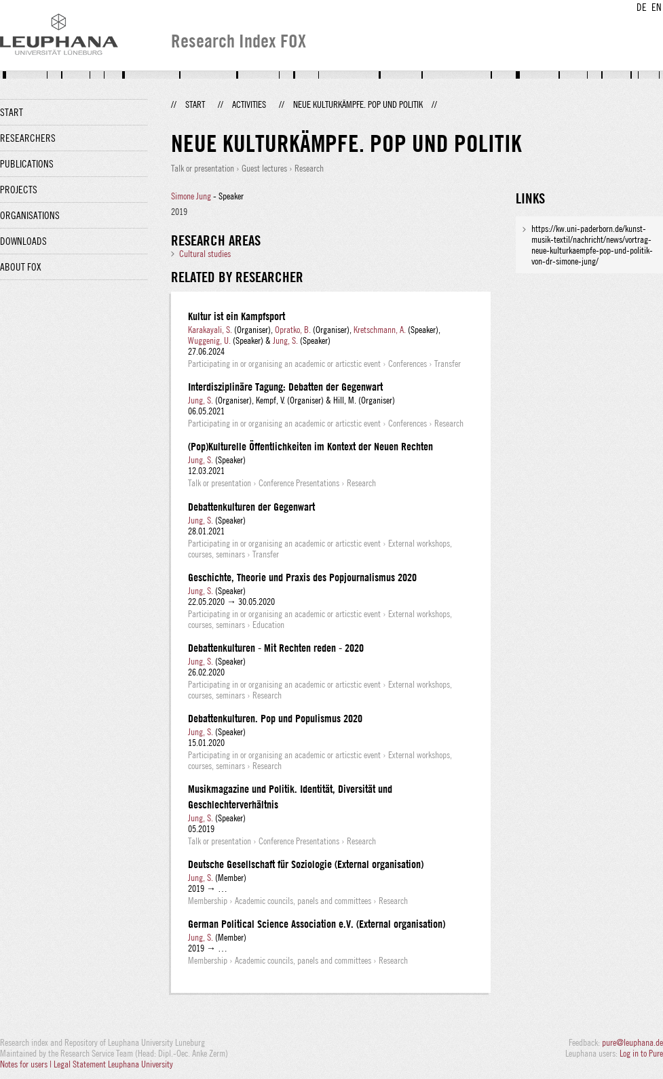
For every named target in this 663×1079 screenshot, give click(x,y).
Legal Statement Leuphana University (113, 1064)
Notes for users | (27, 1064)
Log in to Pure (641, 1053)
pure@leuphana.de (632, 1042)
